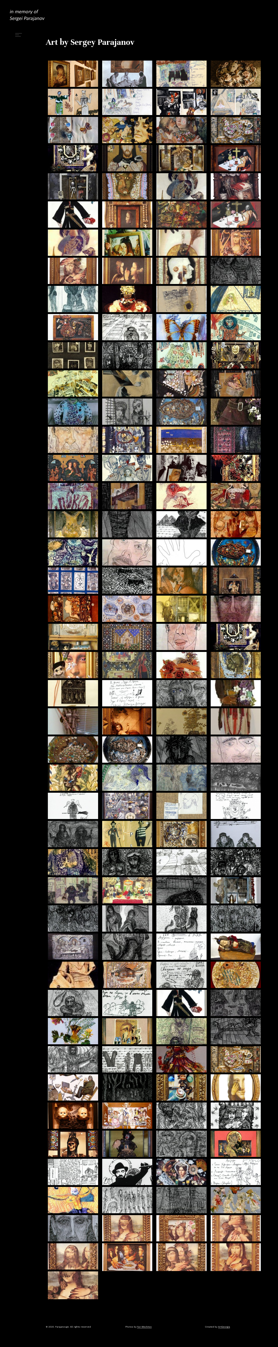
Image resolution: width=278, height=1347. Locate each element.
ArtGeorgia (224, 1327)
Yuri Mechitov (144, 1327)
